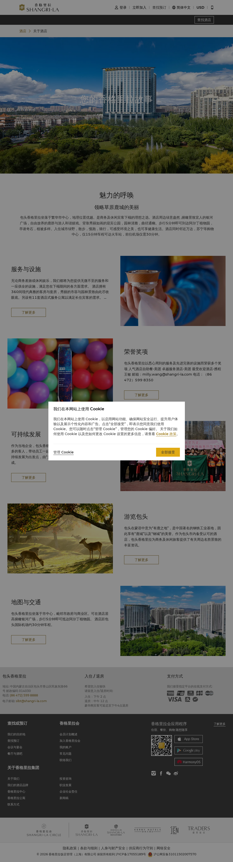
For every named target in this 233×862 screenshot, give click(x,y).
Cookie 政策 (166, 434)
